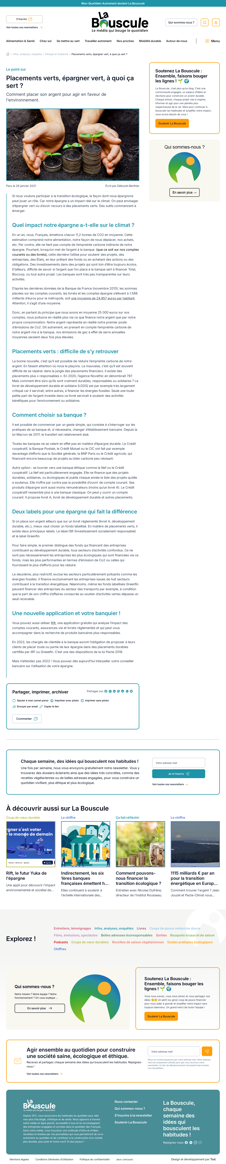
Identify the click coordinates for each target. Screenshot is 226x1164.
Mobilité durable (150, 41)
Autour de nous (176, 41)
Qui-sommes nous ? (181, 22)
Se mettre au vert (68, 41)
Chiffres (60, 949)
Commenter (24, 718)
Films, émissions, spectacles (76, 935)
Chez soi (46, 41)
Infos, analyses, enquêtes (27, 54)
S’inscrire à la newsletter (133, 1115)
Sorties (161, 935)
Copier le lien (51, 706)
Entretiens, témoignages (72, 928)
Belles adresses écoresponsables (127, 935)
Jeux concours (124, 1159)
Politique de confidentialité (95, 1159)
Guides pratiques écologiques (190, 942)
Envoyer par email (27, 706)
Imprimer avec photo (67, 700)
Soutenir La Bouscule (172, 123)
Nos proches (125, 41)
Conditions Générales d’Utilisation (54, 1159)
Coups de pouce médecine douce (175, 928)
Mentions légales (19, 1159)
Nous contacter (126, 1101)
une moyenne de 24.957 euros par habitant (103, 298)
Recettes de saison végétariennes (138, 942)
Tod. (213, 1159)
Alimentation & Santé (20, 41)
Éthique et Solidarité (56, 54)
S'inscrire (24, 19)
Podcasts (61, 942)
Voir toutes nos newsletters (22, 27)
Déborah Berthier (128, 186)
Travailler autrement (98, 41)
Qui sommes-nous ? (130, 1108)
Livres (141, 928)
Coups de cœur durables (90, 942)
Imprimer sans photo (97, 700)
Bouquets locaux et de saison (192, 935)
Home (8, 54)
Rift (53, 623)
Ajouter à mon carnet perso (32, 700)
